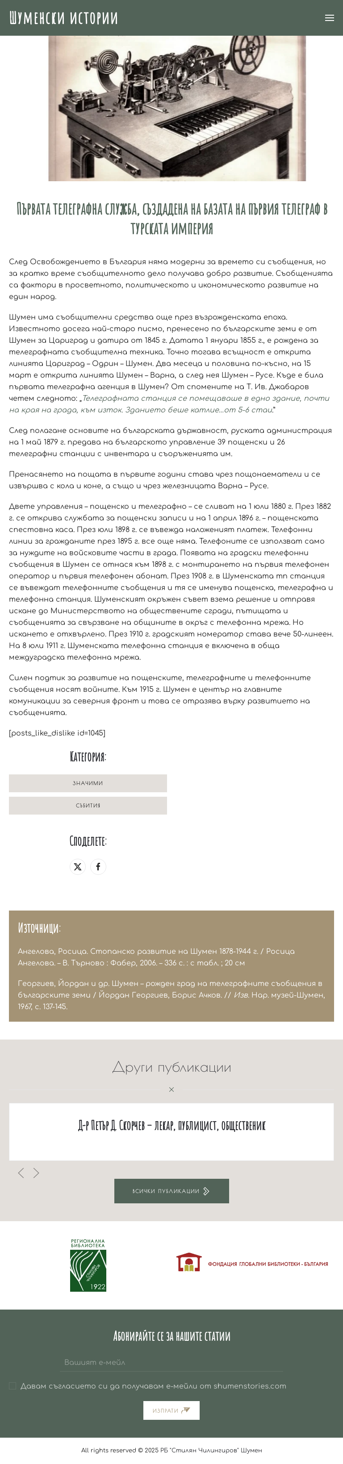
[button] (329, 18)
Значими (88, 783)
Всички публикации (172, 1191)
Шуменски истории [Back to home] (63, 17)
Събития (88, 805)
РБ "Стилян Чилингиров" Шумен (211, 1450)
